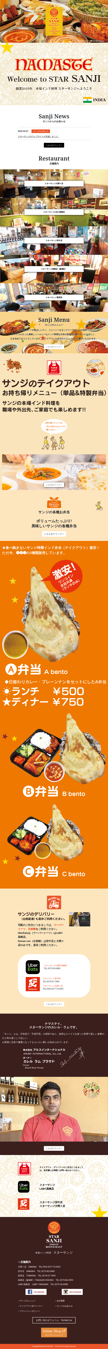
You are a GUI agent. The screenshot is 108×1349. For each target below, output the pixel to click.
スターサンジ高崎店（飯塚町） (54, 269)
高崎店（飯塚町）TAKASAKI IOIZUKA (36, 1280)
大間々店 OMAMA (27, 1267)
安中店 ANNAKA (26, 1271)
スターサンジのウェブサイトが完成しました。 (39, 136)
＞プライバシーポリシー (29, 1311)
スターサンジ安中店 (54, 240)
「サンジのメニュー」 (53, 426)
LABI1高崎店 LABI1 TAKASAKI (33, 1284)
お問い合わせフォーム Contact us (54, 1320)
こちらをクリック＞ (54, 145)
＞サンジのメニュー (27, 1301)
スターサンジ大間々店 (54, 183)
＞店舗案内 (24, 1262)
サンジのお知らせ (40, 131)
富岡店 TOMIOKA (27, 1275)
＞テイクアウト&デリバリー (30, 1306)
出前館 (32, 929)
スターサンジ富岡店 (54, 297)
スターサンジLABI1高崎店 (54, 212)
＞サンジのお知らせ (64, 1306)
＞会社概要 (60, 1301)
